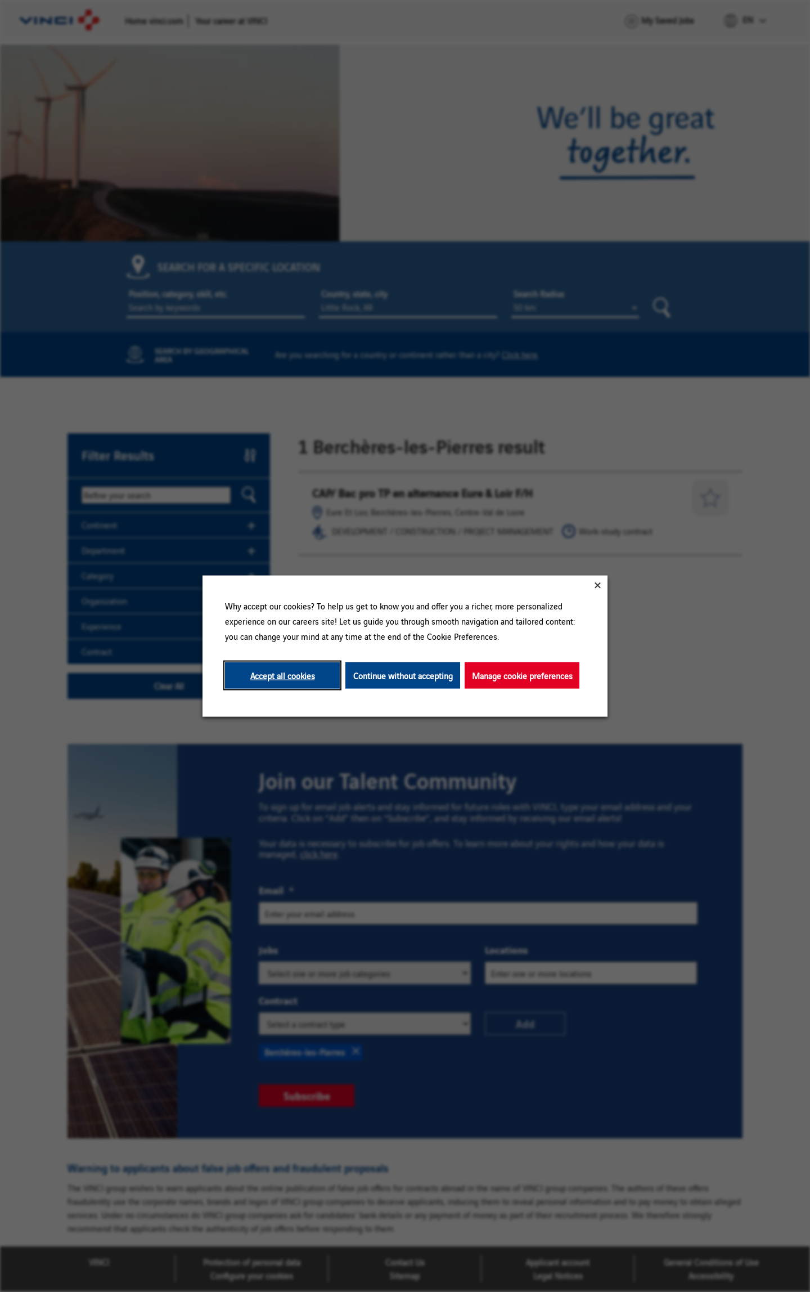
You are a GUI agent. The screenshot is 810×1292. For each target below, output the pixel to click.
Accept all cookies (282, 675)
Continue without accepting (403, 675)
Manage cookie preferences (522, 675)
